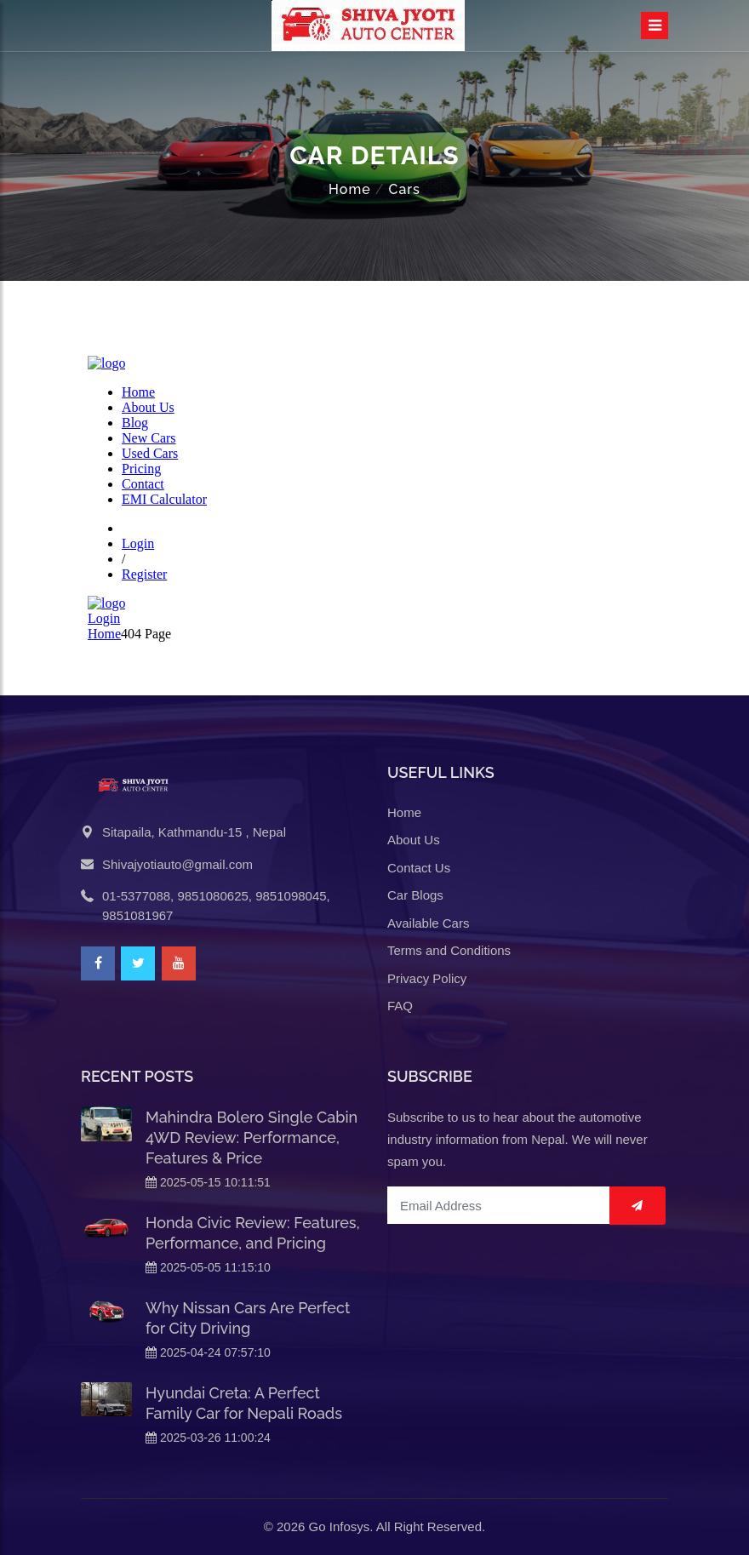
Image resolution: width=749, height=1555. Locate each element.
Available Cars (428, 923)
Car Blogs (415, 895)
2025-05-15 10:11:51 (208, 1182)
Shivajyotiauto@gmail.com (177, 864)
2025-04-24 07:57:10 (208, 1352)
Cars (404, 189)
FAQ (400, 1005)
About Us (413, 839)
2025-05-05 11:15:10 (208, 1267)
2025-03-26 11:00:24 (208, 1437)
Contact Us (418, 867)
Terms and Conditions (449, 950)
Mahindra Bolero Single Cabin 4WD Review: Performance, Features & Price (251, 1137)
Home (350, 189)
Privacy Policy (426, 978)
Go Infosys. (341, 1526)
